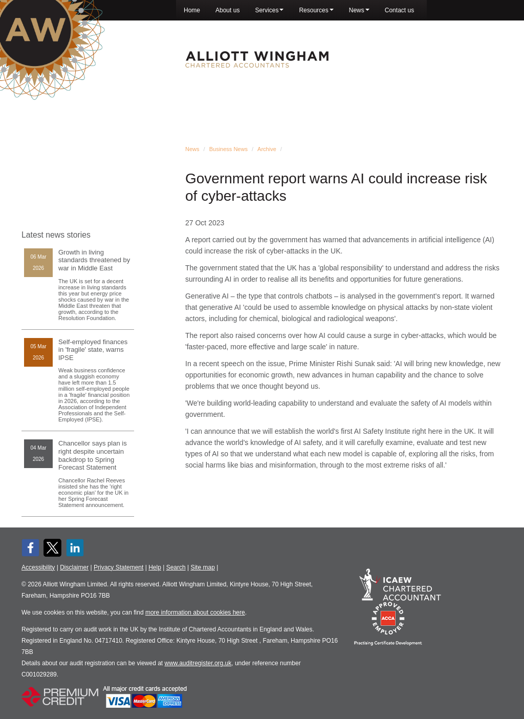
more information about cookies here (195, 612)
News (359, 10)
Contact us (399, 10)
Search (176, 567)
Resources (316, 10)
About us (227, 10)
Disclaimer (74, 567)
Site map (202, 567)
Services (269, 10)
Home (192, 10)
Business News (228, 149)
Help (154, 567)
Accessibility (38, 567)
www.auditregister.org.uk (198, 663)
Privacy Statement (118, 567)
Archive (266, 149)
